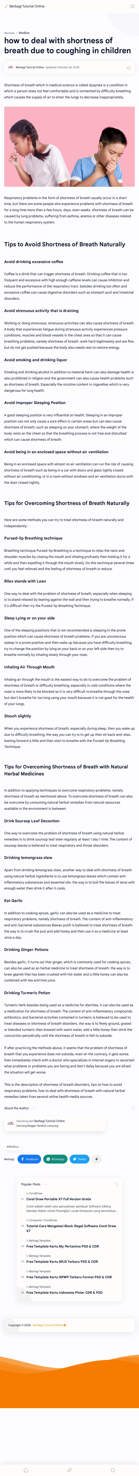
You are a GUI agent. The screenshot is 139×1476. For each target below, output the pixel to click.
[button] (29, 1226)
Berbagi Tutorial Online (27, 6)
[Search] (133, 6)
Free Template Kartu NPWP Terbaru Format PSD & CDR (69, 1345)
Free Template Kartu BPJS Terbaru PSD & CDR (62, 1329)
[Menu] (69, 1470)
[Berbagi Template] (40, 1308)
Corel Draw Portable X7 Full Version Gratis (58, 1267)
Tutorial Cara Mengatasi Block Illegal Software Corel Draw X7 (71, 1296)
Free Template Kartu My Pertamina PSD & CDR (62, 1314)
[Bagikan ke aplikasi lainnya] (97, 1226)
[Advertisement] (69, 55)
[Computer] (36, 1288)
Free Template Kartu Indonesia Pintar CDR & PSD (64, 1360)
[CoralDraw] (35, 1261)
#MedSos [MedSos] (13, 1214)
